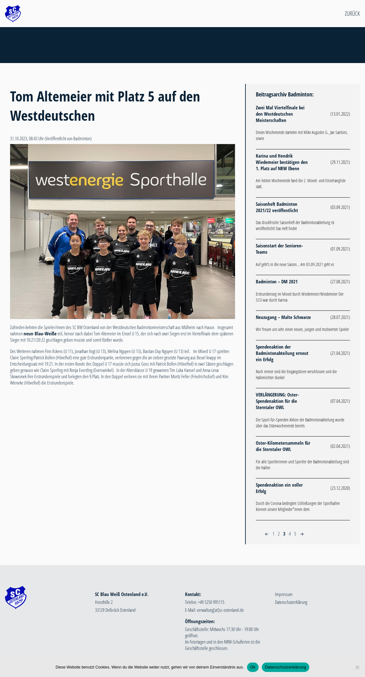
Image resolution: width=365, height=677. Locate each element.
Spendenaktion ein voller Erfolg (279, 488)
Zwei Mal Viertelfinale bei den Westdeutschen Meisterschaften (280, 113)
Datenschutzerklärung (291, 602)
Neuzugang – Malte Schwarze (283, 317)
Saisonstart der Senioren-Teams (279, 248)
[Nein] (357, 667)
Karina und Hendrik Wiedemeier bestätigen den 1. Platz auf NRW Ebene (282, 162)
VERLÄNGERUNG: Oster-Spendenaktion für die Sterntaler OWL (277, 400)
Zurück (352, 13)
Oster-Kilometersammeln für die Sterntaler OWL (283, 446)
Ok (253, 667)
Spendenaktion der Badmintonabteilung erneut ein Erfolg (282, 353)
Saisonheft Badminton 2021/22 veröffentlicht (277, 207)
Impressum (284, 594)
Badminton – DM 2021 (277, 281)
